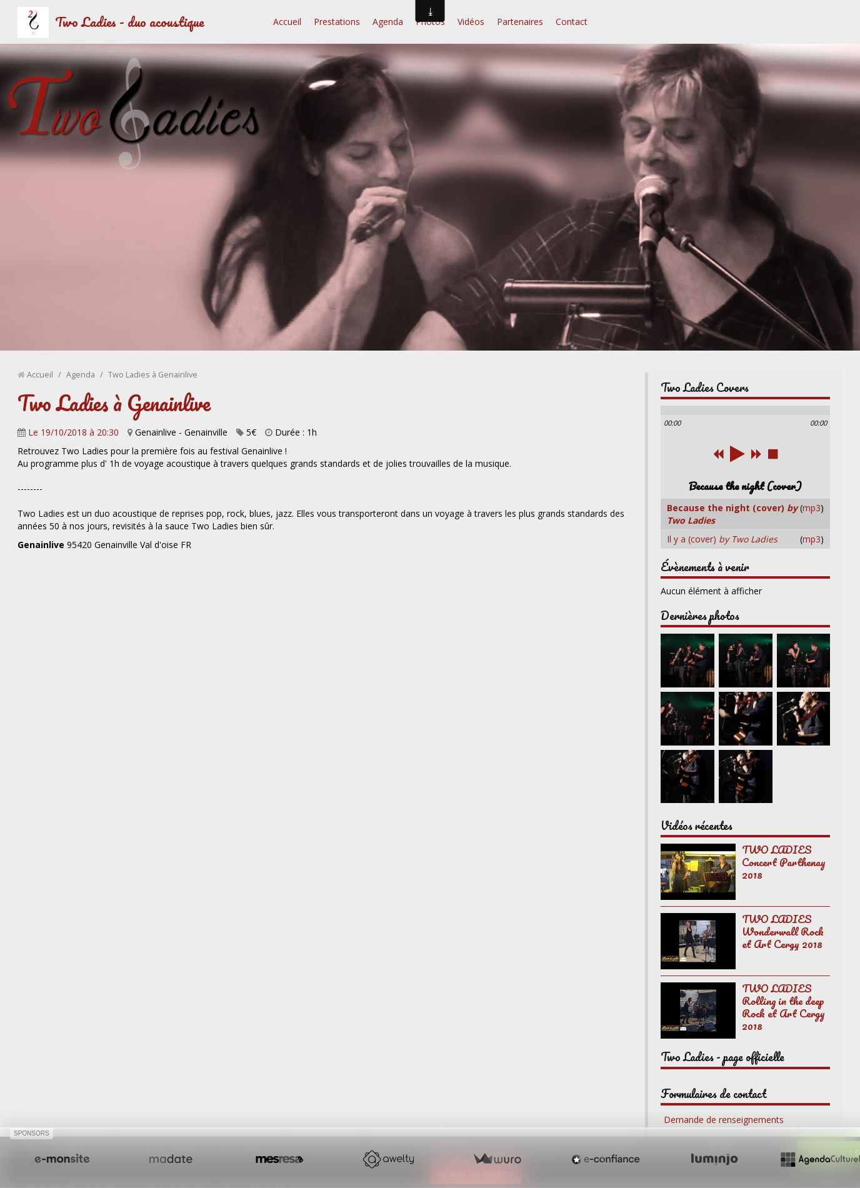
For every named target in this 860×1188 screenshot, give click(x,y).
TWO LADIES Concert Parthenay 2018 (784, 862)
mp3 (811, 508)
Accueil (287, 21)
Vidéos (471, 21)
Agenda (387, 21)
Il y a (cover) (722, 539)
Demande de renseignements (724, 1120)
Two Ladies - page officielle (722, 1056)
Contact (572, 21)
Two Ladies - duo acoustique (129, 21)
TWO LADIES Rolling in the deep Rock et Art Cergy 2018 (783, 1007)
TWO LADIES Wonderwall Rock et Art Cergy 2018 (783, 931)
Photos (430, 21)
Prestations (337, 21)
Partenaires (520, 21)
